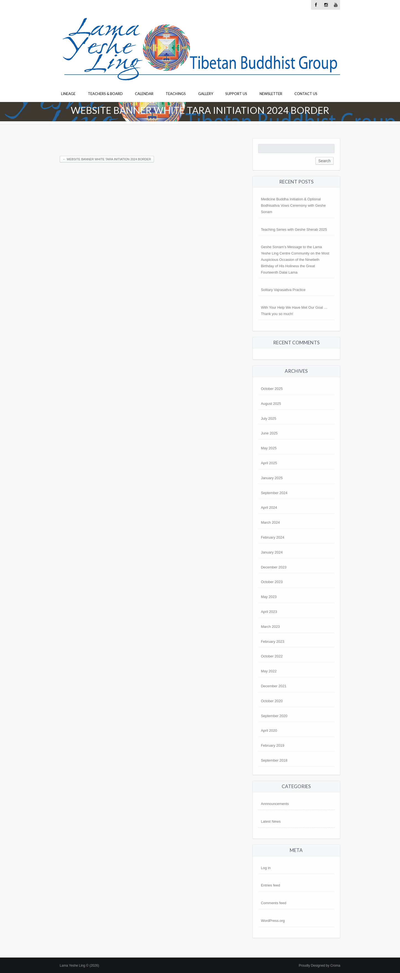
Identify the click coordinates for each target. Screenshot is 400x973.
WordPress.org (273, 921)
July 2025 (268, 418)
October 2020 (272, 701)
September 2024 (274, 493)
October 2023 (272, 582)
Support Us (236, 93)
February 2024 (272, 537)
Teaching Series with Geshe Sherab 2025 (294, 229)
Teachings (176, 93)
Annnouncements (275, 804)
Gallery (205, 93)
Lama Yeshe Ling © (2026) (79, 965)
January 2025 (272, 478)
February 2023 (272, 641)
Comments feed (273, 903)
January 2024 (272, 552)
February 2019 (272, 745)
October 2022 (272, 656)
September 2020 (274, 716)
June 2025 (269, 433)
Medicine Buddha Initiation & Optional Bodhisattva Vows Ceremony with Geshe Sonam (293, 205)
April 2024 (269, 507)
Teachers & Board (105, 93)
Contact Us (305, 93)
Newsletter (271, 93)
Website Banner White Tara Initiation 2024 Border (107, 159)
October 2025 (272, 389)
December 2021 (274, 686)
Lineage (68, 93)
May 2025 (269, 448)
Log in (266, 868)
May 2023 (269, 597)
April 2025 (269, 463)
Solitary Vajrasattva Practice (283, 290)
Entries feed (270, 885)
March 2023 (270, 627)
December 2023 (274, 567)
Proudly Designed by (319, 965)
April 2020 (269, 730)
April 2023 (269, 612)
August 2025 (271, 404)
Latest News (271, 821)
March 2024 (270, 522)
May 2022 (269, 671)
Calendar (144, 93)
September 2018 (274, 760)
